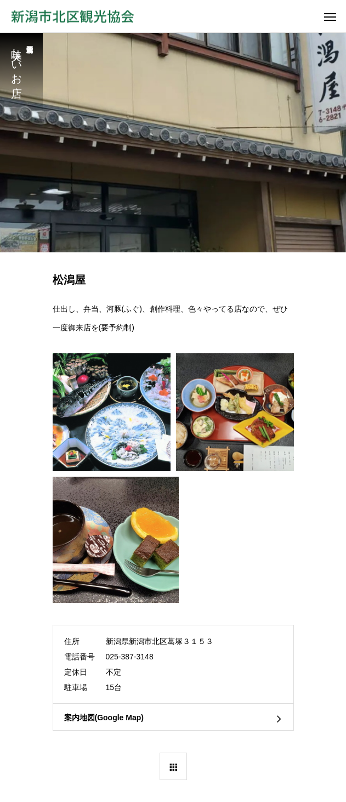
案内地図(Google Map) (104, 717)
